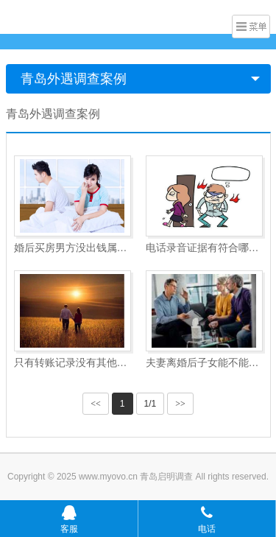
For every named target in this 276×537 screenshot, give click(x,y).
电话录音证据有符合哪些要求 (204, 247)
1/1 (150, 404)
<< (96, 404)
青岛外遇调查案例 (74, 78)
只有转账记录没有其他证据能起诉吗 (72, 362)
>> (180, 404)
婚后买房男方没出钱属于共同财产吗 (72, 247)
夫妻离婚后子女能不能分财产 (204, 362)
